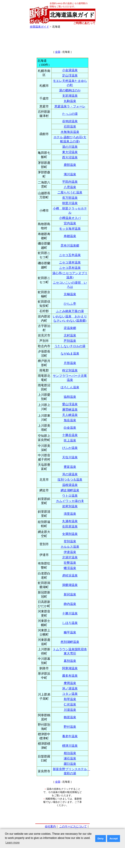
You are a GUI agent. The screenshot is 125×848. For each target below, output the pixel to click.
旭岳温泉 (70, 420)
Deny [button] (100, 838)
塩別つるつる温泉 (70, 479)
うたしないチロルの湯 (69, 346)
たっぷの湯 (70, 114)
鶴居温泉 (70, 717)
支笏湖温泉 (70, 95)
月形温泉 (70, 363)
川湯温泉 (70, 710)
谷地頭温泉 (70, 121)
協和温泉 (70, 397)
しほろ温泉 (70, 623)
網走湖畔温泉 (70, 490)
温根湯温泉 (70, 485)
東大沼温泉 (70, 152)
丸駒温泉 (70, 101)
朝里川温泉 (70, 203)
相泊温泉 (70, 753)
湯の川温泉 (70, 146)
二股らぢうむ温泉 (70, 192)
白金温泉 (70, 427)
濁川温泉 (70, 174)
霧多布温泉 (70, 675)
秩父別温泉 (70, 370)
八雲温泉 (70, 187)
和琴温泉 (70, 699)
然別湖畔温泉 (70, 642)
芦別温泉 (70, 341)
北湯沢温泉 (70, 557)
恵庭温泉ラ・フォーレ (69, 106)
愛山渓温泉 (70, 404)
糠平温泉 (70, 632)
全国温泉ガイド (39, 26)
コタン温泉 (70, 694)
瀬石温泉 (70, 758)
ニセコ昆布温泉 (70, 268)
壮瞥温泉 (70, 562)
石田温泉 (70, 126)
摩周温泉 (70, 683)
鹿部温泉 (70, 165)
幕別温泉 (70, 661)
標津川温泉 (70, 745)
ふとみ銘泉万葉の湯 (70, 311)
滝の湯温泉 (70, 474)
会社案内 (50, 826)
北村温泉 (70, 335)
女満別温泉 (70, 534)
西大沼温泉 (70, 157)
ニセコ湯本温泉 (70, 262)
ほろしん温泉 (70, 387)
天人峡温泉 (70, 415)
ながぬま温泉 (70, 353)
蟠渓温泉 (70, 568)
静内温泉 (70, 604)
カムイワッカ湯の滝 (70, 501)
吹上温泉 (70, 440)
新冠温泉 (70, 594)
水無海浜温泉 (70, 132)
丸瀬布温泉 (70, 521)
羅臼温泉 (70, 764)
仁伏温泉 (70, 704)
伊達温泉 (70, 552)
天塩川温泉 (70, 457)
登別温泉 (70, 541)
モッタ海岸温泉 (70, 228)
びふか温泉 (70, 448)
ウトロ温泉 (70, 495)
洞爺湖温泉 (70, 585)
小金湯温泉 (70, 70)
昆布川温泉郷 (70, 245)
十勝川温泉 (70, 613)
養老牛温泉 (70, 736)
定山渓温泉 (70, 75)
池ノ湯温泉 (70, 688)
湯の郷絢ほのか (70, 90)
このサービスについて (73, 826)
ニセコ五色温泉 (70, 255)
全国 (57, 52)
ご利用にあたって (84, 23)
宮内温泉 (70, 223)
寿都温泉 (70, 236)
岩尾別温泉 (70, 506)
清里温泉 (70, 513)
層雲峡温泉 (70, 409)
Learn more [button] (13, 842)
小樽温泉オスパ (70, 218)
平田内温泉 (70, 182)
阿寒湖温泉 (70, 668)
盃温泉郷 (70, 328)
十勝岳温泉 (70, 435)
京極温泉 (70, 294)
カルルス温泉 (70, 546)
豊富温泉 (70, 467)
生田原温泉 (70, 526)
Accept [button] (114, 838)
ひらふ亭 (70, 303)
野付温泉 (70, 726)
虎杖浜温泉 (70, 575)
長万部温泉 (70, 198)
